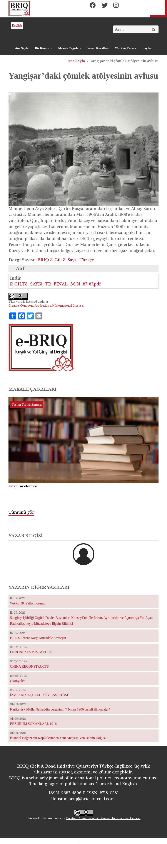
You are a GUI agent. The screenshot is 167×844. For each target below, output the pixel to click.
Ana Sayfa (21, 48)
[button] (83, 148)
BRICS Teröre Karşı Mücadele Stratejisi (38, 638)
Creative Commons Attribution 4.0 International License (45, 305)
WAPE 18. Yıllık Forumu (27, 603)
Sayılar (147, 48)
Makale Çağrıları (69, 48)
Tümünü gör (21, 512)
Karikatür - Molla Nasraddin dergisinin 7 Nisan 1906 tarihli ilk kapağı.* (60, 709)
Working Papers (125, 48)
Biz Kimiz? (42, 50)
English (17, 25)
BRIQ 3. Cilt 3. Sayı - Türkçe (65, 260)
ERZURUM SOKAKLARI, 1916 (33, 724)
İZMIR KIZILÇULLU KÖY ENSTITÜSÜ (40, 695)
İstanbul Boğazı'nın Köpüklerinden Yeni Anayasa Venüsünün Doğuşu (58, 738)
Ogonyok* (17, 681)
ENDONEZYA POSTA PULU (31, 652)
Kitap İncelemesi (22, 486)
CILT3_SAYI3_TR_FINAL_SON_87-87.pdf (57, 284)
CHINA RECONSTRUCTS (29, 666)
